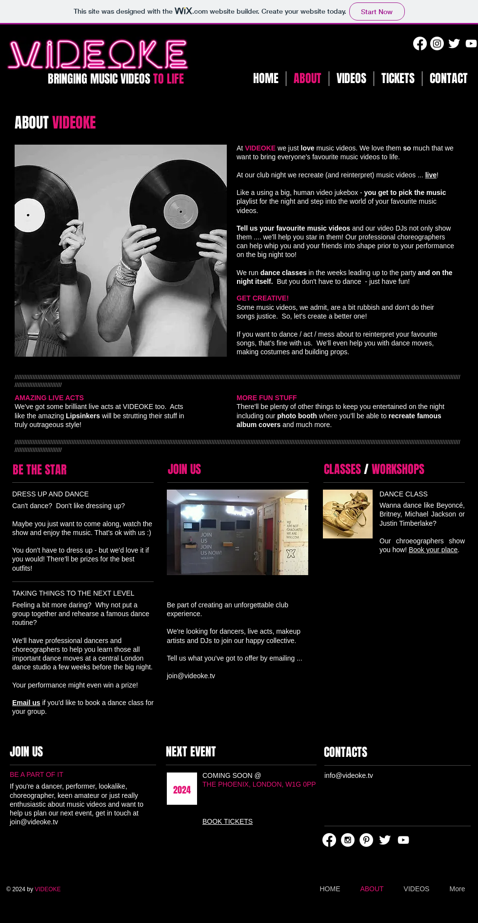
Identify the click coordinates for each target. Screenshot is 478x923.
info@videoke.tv (348, 775)
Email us (26, 703)
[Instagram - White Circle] (348, 840)
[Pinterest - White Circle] (366, 840)
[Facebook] (420, 43)
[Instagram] (437, 43)
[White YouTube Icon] (471, 43)
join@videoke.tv (191, 676)
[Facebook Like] (388, 719)
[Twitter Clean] (454, 43)
